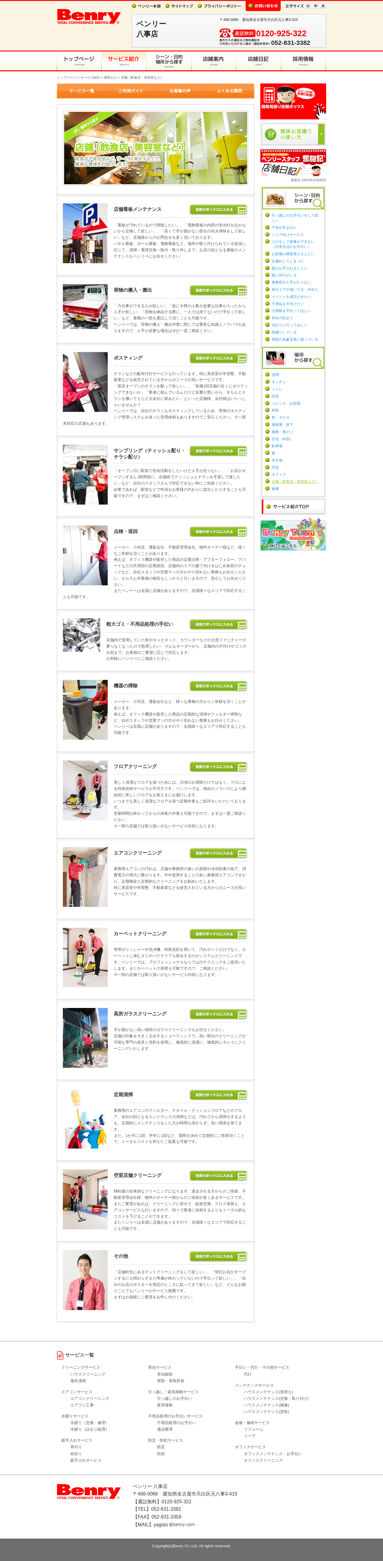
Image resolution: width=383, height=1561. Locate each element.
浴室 (275, 396)
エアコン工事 (82, 1405)
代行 (248, 1374)
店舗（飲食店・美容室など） (295, 481)
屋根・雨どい (282, 432)
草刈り (76, 1447)
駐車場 (277, 446)
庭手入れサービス (85, 1460)
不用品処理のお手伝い (176, 1422)
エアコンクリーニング (89, 1398)
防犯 (161, 1454)
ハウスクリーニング (87, 1374)
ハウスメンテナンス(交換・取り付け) (276, 1398)
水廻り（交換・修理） (89, 1422)
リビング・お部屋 (286, 403)
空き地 (277, 460)
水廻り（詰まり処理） (89, 1429)
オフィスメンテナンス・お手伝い (273, 1454)
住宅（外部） (282, 439)
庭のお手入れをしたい (290, 268)
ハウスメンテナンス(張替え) (268, 1392)
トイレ (277, 389)
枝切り (76, 1454)
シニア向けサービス (288, 235)
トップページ (67, 77)
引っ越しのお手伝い (174, 1398)
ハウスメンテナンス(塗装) (266, 1411)
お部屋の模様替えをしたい (293, 254)
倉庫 (275, 489)
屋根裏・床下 (282, 425)
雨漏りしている (284, 332)
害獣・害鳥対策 (170, 1381)
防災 (161, 1447)
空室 (275, 467)
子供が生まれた (284, 228)
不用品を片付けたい (288, 304)
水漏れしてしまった (288, 261)
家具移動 (165, 1405)
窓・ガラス (281, 417)
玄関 (275, 375)
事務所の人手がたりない (291, 282)
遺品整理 (165, 1429)
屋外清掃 (78, 1381)
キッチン (279, 382)
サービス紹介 (90, 77)
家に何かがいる (284, 275)
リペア (250, 1436)
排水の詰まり (282, 318)
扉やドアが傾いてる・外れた (295, 289)
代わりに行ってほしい (290, 325)
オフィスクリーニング (263, 1460)
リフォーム (253, 1429)
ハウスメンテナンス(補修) (266, 1405)
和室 (275, 410)
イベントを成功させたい (291, 297)
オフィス (279, 474)
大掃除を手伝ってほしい (291, 311)
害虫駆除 (165, 1374)
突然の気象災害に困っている (295, 339)
